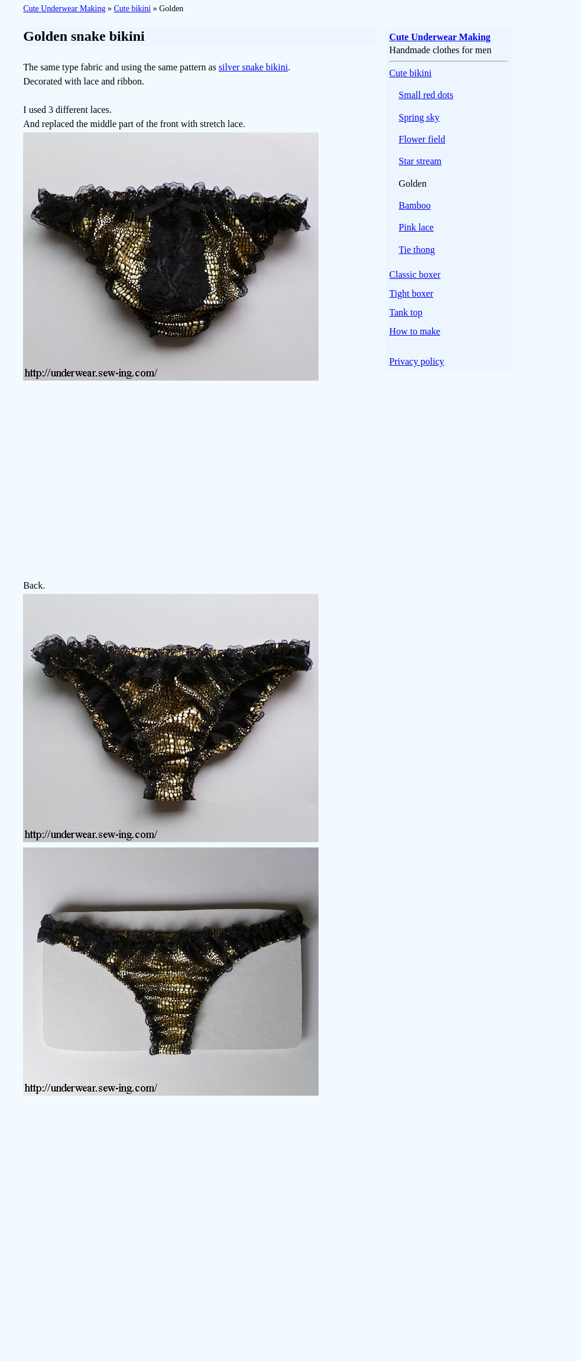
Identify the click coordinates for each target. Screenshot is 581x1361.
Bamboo (415, 205)
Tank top (406, 312)
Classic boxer (415, 274)
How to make (415, 331)
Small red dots (426, 95)
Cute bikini (132, 8)
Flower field (422, 139)
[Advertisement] (199, 481)
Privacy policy (417, 361)
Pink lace (416, 227)
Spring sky (419, 117)
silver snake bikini (253, 67)
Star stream (420, 161)
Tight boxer (412, 293)
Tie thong (417, 250)
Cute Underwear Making (64, 8)
